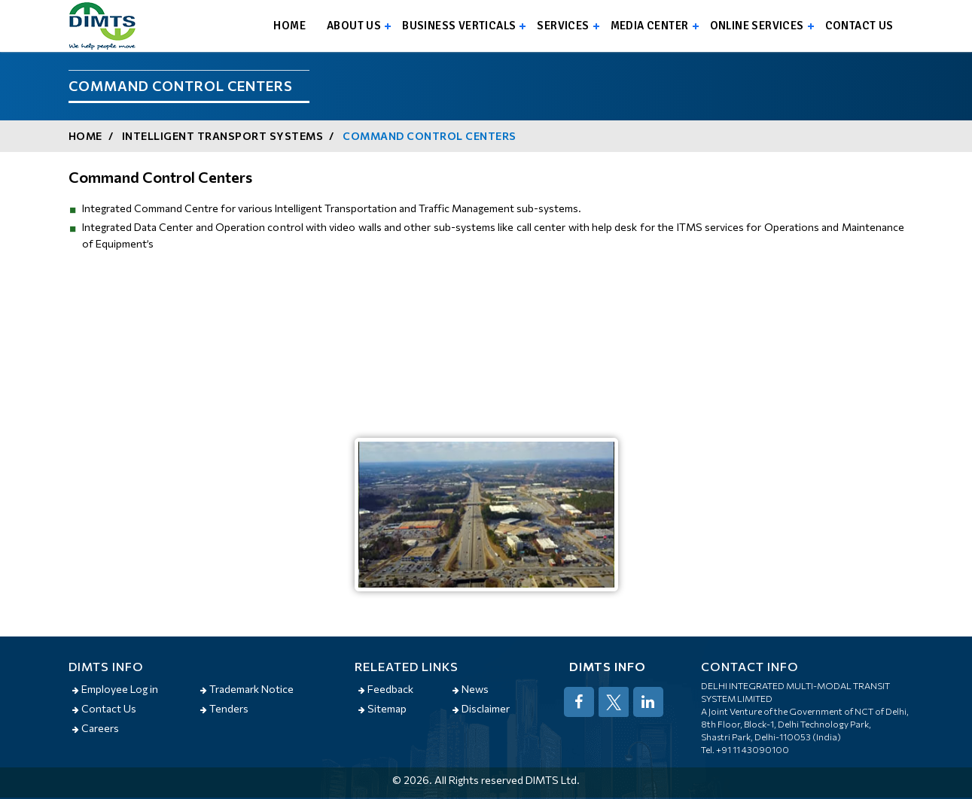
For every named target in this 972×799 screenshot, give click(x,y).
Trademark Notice (247, 688)
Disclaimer (481, 708)
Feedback (385, 688)
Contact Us (104, 708)
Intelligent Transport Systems (223, 135)
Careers (95, 728)
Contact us (859, 25)
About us (354, 25)
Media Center (650, 25)
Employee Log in (115, 688)
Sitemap (382, 708)
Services (563, 25)
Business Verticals (459, 25)
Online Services (757, 25)
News (470, 688)
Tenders (224, 708)
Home (289, 25)
